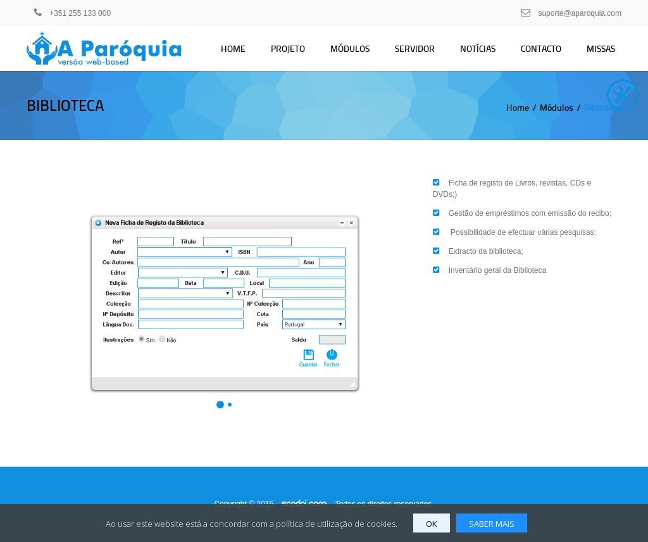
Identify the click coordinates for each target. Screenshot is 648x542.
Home (233, 48)
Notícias (477, 48)
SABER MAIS (491, 523)
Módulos (350, 48)
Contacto (541, 48)
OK (431, 523)
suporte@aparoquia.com (579, 13)
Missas (601, 48)
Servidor (415, 48)
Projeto (288, 48)
